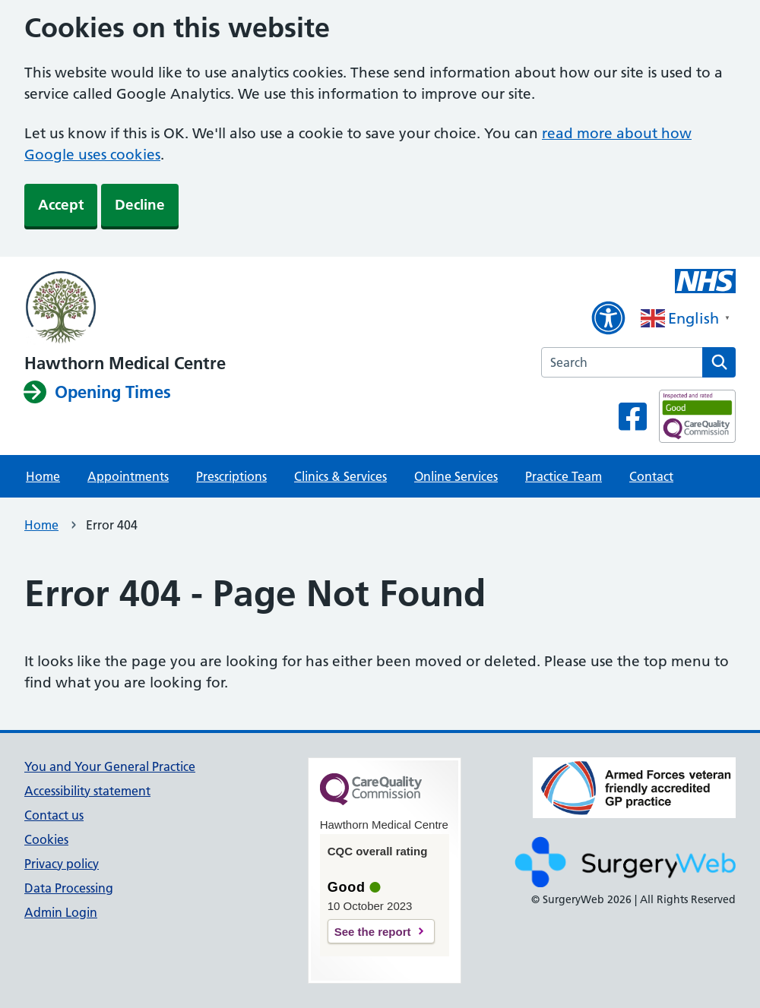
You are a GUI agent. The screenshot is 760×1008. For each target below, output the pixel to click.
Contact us (54, 815)
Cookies (46, 839)
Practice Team (563, 476)
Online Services (456, 476)
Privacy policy (61, 863)
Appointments (128, 476)
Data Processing (68, 888)
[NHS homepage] (125, 308)
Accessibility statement (87, 790)
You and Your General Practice (109, 766)
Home (43, 476)
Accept (61, 204)
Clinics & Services (340, 476)
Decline (140, 204)
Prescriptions (231, 476)
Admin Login (60, 912)
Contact (651, 476)
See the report (372, 931)
